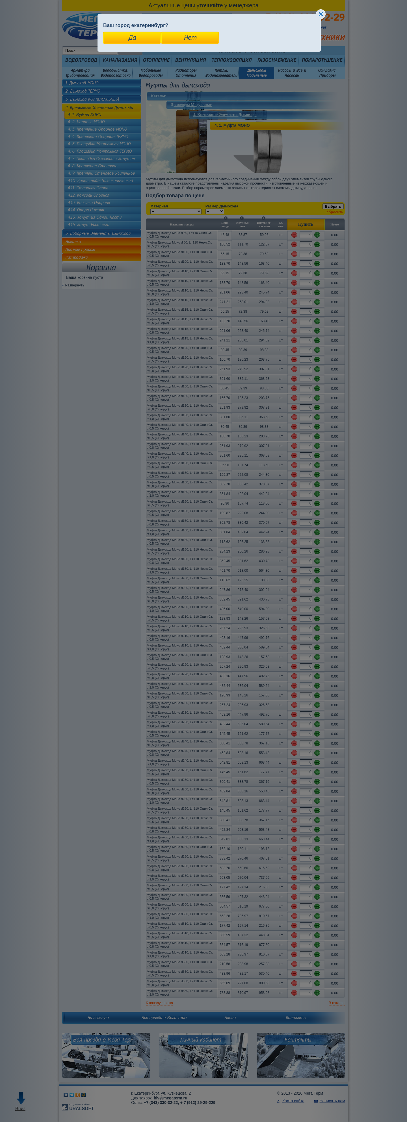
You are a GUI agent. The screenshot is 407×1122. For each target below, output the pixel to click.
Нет (190, 37)
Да (132, 37)
